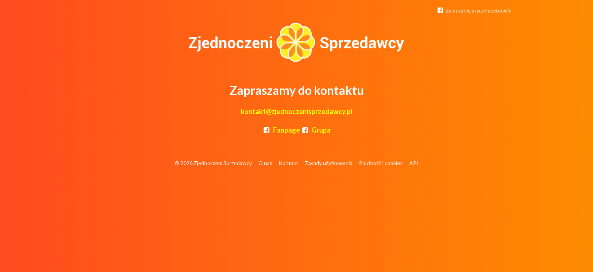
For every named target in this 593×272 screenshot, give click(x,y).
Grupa (316, 130)
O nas (265, 163)
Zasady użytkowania (328, 163)
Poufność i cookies (381, 163)
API (413, 163)
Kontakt (288, 163)
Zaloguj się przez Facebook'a (473, 10)
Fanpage (281, 130)
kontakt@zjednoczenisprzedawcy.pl (296, 111)
